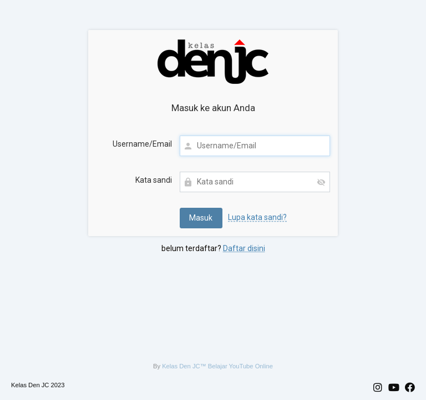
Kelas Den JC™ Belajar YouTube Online (217, 366)
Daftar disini (244, 248)
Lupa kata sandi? (257, 217)
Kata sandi (153, 180)
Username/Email (142, 143)
